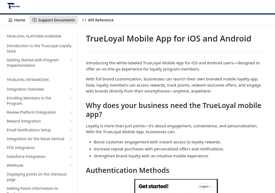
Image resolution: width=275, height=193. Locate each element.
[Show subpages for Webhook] (70, 165)
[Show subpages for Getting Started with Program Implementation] (70, 60)
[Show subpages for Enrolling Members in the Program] (70, 98)
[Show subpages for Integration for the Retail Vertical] (70, 139)
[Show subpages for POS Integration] (70, 148)
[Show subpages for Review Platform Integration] (70, 112)
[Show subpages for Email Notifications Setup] (70, 130)
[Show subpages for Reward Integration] (70, 121)
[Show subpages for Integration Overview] (70, 89)
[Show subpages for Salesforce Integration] (70, 156)
